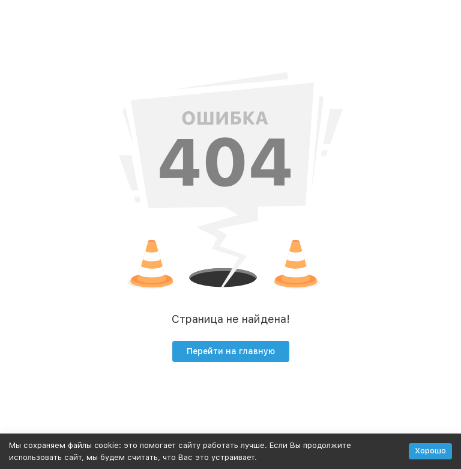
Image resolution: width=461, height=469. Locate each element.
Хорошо (430, 450)
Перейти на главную (231, 351)
